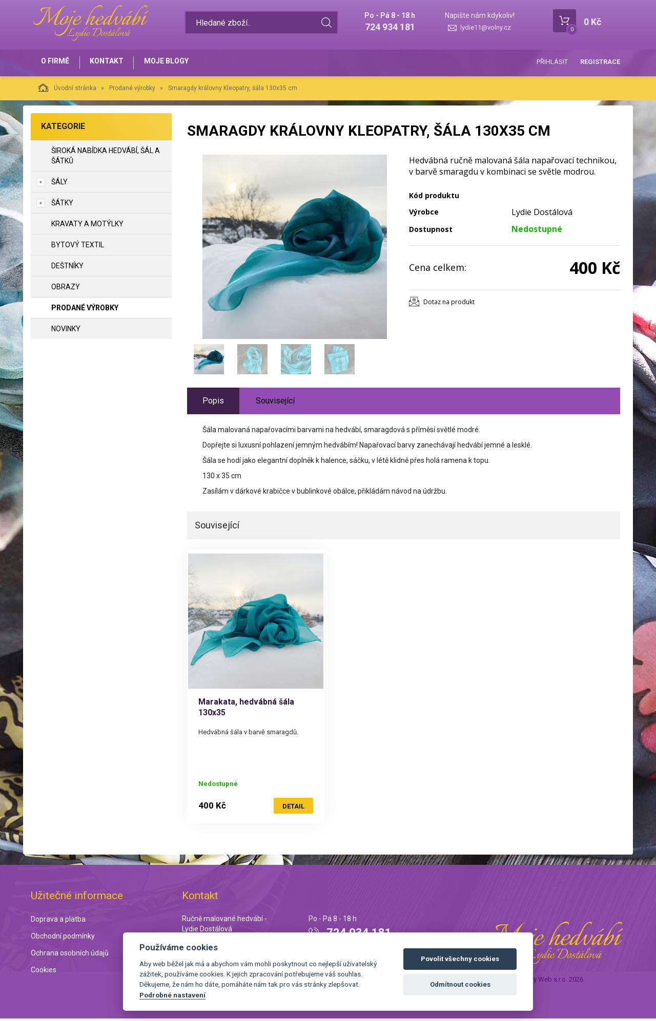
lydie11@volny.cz (485, 27)
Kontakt (111, 62)
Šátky (62, 205)
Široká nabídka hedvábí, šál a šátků (105, 158)
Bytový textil (77, 247)
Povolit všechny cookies (460, 959)
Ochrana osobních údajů (70, 955)
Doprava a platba (58, 922)
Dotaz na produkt (449, 304)
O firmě (57, 62)
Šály (59, 184)
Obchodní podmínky (63, 938)
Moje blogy (173, 62)
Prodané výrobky (132, 90)
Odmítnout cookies (460, 984)
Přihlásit (552, 62)
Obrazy (65, 289)
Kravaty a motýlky (87, 226)
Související (275, 403)
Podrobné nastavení (172, 995)
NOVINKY (65, 331)
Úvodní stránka (67, 90)
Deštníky (67, 268)
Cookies (43, 972)
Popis (213, 403)
